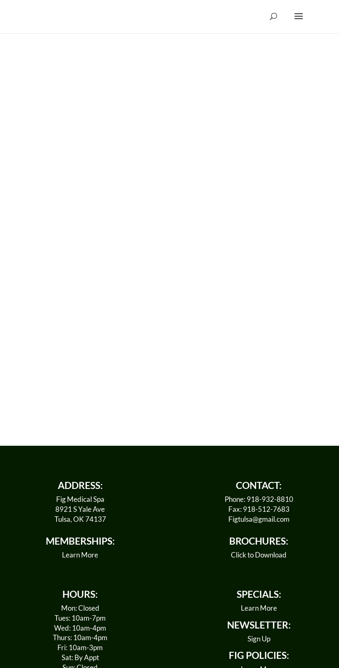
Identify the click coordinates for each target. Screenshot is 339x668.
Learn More (80, 554)
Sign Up (258, 638)
